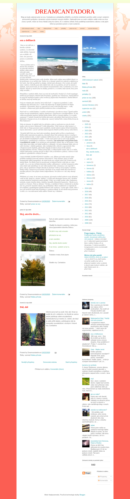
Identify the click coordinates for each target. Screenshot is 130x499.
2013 (87, 207)
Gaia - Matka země (97, 349)
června (89, 168)
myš (92, 379)
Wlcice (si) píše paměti (93, 255)
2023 (87, 130)
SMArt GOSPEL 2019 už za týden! (96, 257)
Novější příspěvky (27, 362)
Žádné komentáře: (59, 201)
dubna (89, 175)
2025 (87, 124)
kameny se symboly (89, 365)
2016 (87, 198)
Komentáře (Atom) (57, 369)
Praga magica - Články (93, 233)
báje (39, 28)
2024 (87, 127)
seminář (82, 28)
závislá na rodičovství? (99, 410)
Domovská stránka (50, 362)
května (89, 171)
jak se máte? (95, 394)
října (88, 146)
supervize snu (25, 31)
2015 (87, 201)
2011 (87, 213)
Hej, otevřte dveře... (30, 214)
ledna (89, 184)
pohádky (63, 28)
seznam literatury (93, 28)
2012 (87, 210)
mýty (56, 28)
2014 (87, 204)
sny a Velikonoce (97, 334)
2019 (87, 188)
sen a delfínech (27, 40)
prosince (90, 143)
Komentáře (103, 480)
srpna (89, 162)
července (90, 165)
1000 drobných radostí (28, 28)
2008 (87, 223)
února (89, 181)
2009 (87, 220)
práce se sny (73, 28)
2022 (87, 134)
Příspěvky (102, 476)
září (88, 159)
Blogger (82, 495)
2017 (87, 195)
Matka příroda (47, 28)
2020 (87, 140)
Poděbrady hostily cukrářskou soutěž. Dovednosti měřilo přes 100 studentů (94, 237)
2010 (87, 217)
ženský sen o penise (98, 303)
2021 (87, 137)
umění (34, 31)
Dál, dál (24, 307)
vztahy (42, 31)
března (89, 178)
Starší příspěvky (71, 362)
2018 (87, 191)
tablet (93, 425)
